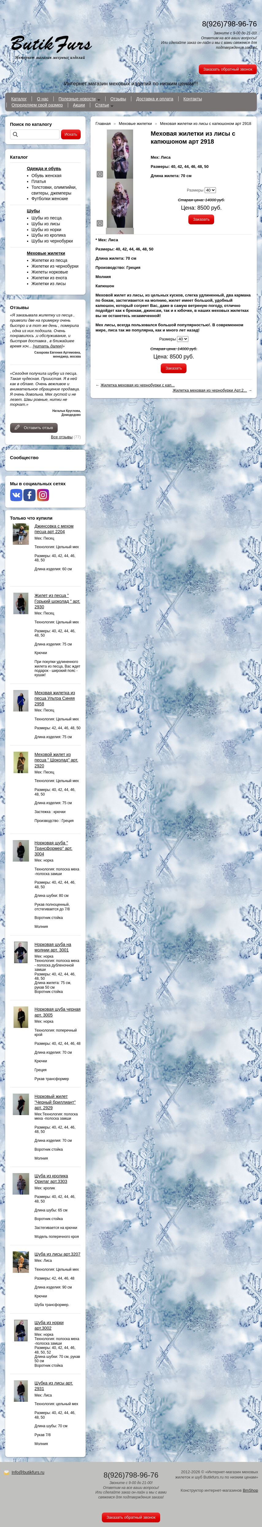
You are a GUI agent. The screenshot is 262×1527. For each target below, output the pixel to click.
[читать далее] (47, 346)
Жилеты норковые (50, 271)
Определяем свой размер (37, 105)
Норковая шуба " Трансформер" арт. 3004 (53, 848)
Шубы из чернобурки (52, 240)
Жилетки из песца (49, 260)
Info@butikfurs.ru (28, 1472)
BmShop (250, 1490)
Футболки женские (50, 198)
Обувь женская (47, 175)
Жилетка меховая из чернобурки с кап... (138, 385)
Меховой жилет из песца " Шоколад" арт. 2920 (56, 760)
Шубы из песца (47, 217)
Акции (79, 105)
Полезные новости (77, 98)
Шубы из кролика (49, 235)
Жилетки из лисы (49, 283)
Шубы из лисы (46, 223)
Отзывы (118, 98)
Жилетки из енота (49, 277)
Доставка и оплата (154, 98)
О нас (42, 98)
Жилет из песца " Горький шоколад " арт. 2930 (57, 601)
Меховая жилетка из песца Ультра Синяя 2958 (55, 698)
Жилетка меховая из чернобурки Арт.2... (210, 390)
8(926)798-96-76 (229, 24)
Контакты (192, 98)
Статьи (102, 105)
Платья (39, 181)
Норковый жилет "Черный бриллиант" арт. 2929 (55, 1102)
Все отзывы (61, 437)
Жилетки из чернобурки (55, 266)
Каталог (19, 98)
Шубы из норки (46, 229)
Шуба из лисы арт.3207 (58, 1254)
